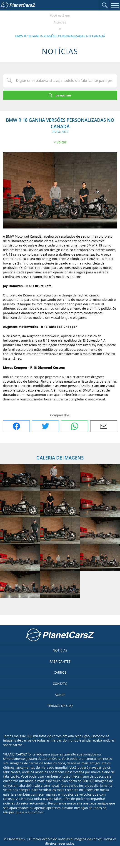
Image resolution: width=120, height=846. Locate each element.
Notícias (60, 22)
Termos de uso (60, 705)
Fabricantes (60, 661)
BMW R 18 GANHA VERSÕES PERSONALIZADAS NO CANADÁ (60, 36)
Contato (60, 683)
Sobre (60, 695)
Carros (60, 672)
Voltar (62, 142)
